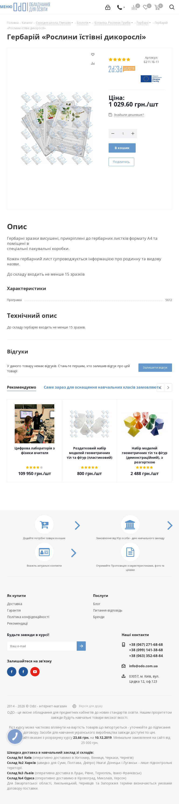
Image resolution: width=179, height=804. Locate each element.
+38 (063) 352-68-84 (146, 655)
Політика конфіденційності (28, 617)
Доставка (14, 604)
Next (168, 388)
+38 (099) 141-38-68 (146, 649)
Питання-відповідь (107, 610)
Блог (96, 604)
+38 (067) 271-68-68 (146, 644)
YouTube (35, 671)
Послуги (100, 595)
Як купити (16, 595)
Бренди (98, 617)
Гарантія (14, 610)
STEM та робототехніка (11, 671)
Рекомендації (17, 623)
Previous (161, 388)
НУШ (23, 671)
